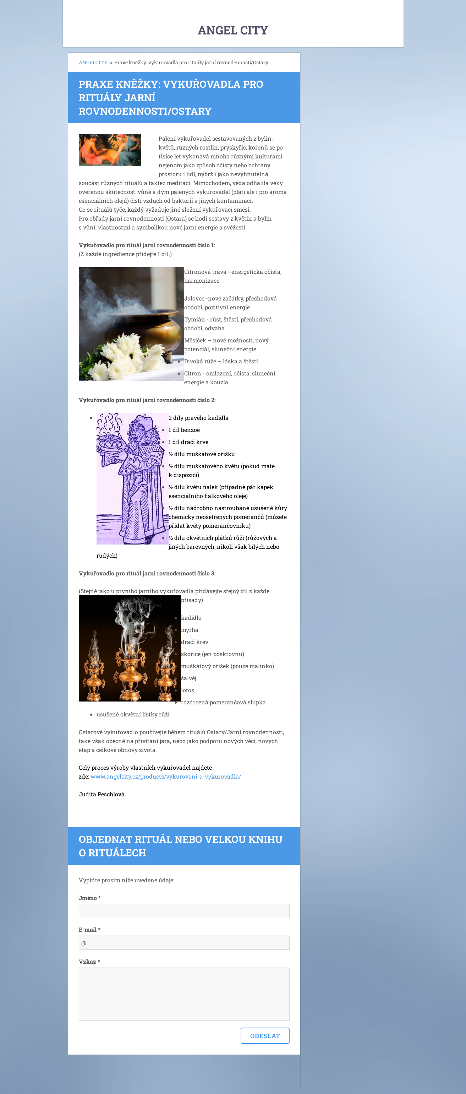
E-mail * (89, 929)
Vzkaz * (89, 961)
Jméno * (90, 897)
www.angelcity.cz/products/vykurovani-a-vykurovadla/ (166, 776)
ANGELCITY (93, 62)
